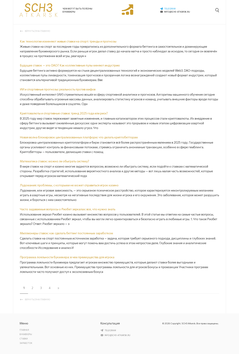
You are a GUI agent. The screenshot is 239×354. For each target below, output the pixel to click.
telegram (169, 8)
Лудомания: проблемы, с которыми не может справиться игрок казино (69, 185)
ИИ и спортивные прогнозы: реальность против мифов (57, 89)
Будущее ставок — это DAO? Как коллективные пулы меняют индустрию (70, 65)
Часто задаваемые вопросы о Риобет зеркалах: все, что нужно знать (67, 209)
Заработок (26, 343)
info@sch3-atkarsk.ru (177, 11)
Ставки (24, 338)
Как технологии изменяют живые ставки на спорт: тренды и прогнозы (68, 41)
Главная (24, 330)
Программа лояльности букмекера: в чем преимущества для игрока (67, 257)
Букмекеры (26, 334)
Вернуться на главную (37, 31)
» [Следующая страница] (58, 288)
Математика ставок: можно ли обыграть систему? (54, 161)
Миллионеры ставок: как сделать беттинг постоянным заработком (66, 233)
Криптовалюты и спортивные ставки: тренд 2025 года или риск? (64, 113)
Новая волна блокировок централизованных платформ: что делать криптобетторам (79, 137)
